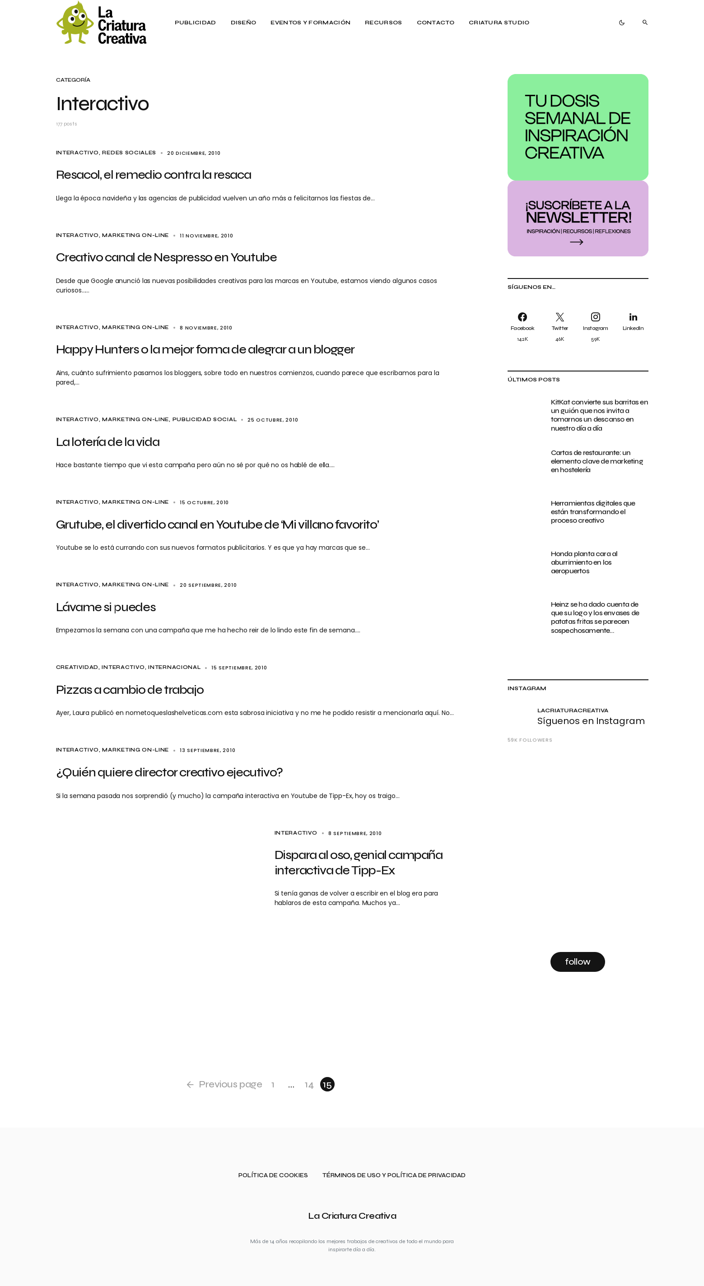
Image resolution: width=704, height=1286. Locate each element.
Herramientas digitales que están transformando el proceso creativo (593, 512)
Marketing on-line (135, 235)
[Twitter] (560, 327)
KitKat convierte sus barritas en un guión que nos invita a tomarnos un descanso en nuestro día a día (599, 415)
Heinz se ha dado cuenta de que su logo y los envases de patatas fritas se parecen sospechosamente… (595, 617)
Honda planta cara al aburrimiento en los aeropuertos (584, 562)
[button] (622, 22)
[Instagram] (596, 327)
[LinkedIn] (631, 327)
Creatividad (77, 667)
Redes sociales (129, 153)
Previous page (230, 1084)
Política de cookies (273, 1176)
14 (309, 1084)
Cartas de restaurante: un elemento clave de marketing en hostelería (597, 461)
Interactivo (77, 153)
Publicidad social (205, 419)
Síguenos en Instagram (591, 721)
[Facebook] (524, 327)
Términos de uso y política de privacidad (394, 1176)
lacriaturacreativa (573, 710)
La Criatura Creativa (352, 1215)
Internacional (174, 667)
